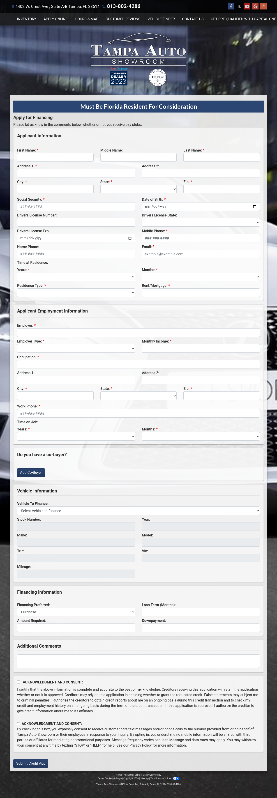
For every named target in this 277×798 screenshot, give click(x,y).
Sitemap (144, 778)
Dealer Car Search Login (110, 778)
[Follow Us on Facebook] (231, 6)
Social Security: (29, 199)
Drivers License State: (159, 215)
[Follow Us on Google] (255, 6)
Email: (147, 246)
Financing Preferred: (33, 605)
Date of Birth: (152, 199)
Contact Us (139, 774)
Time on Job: (27, 422)
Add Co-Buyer (31, 472)
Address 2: (150, 166)
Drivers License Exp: (33, 231)
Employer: (25, 325)
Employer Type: (29, 341)
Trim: (21, 551)
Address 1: (25, 166)
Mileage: (24, 566)
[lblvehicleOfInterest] (138, 510)
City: (20, 181)
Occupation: (27, 357)
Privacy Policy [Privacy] (154, 774)
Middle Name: (111, 150)
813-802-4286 (120, 6)
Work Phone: (27, 406)
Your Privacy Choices (164, 778)
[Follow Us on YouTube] (247, 6)
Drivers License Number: (37, 215)
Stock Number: (29, 519)
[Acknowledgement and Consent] (18, 681)
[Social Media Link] (263, 6)
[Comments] (138, 661)
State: (105, 181)
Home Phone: (28, 246)
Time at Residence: (32, 262)
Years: (22, 269)
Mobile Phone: (153, 231)
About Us (128, 774)
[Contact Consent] (18, 723)
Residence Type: (30, 285)
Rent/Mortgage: (154, 285)
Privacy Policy (140, 745)
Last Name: (192, 150)
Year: (146, 519)
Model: (147, 535)
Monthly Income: (155, 341)
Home (119, 774)
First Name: (26, 150)
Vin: (145, 551)
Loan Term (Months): (159, 605)
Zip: (186, 181)
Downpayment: (154, 620)
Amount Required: (31, 620)
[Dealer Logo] (138, 60)
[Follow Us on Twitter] (239, 6)
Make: (22, 535)
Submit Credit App (30, 763)
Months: (148, 269)
